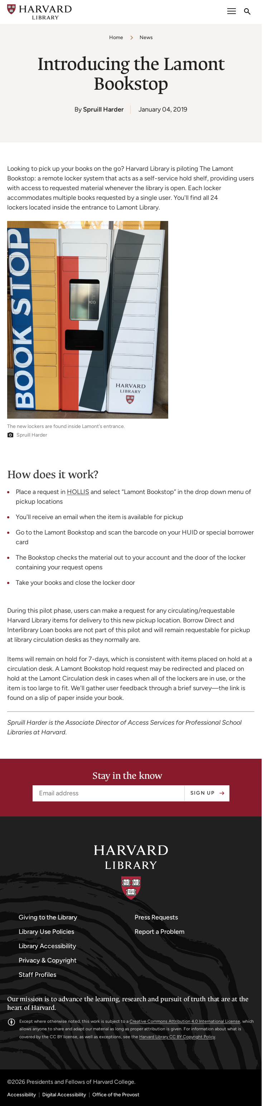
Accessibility (21, 1094)
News (146, 37)
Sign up (202, 793)
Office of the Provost (115, 1094)
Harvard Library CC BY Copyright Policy (177, 1036)
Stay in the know (127, 776)
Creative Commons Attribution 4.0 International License (185, 1021)
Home (116, 37)
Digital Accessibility (64, 1094)
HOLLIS (78, 492)
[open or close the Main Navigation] (231, 12)
